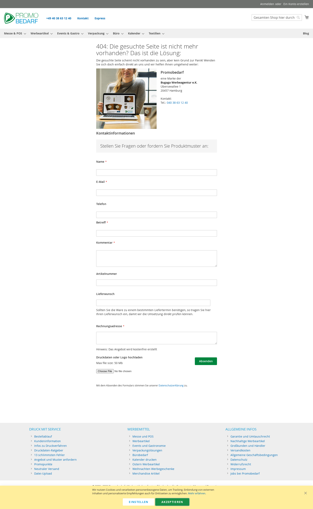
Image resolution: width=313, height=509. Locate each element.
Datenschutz (238, 459)
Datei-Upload (43, 473)
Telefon (101, 204)
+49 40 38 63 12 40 (58, 18)
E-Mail (100, 182)
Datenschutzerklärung (171, 385)
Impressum (238, 469)
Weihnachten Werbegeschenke (153, 469)
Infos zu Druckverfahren (50, 446)
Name (100, 161)
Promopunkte (43, 464)
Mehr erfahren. (197, 493)
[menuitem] (14, 33)
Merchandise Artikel (146, 473)
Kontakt (83, 18)
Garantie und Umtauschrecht (250, 436)
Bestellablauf (43, 436)
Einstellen (138, 502)
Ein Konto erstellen (296, 4)
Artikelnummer (106, 274)
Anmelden (267, 4)
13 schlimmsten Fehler (49, 455)
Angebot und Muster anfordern (55, 459)
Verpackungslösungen (147, 450)
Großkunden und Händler (247, 446)
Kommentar (104, 242)
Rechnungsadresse (109, 326)
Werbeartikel (141, 441)
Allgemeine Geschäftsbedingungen (254, 455)
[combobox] (277, 17)
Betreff (101, 222)
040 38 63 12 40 (177, 102)
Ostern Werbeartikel (146, 464)
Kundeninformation (47, 441)
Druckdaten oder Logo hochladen (119, 357)
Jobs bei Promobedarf (245, 473)
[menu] (156, 33)
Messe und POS (143, 436)
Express (100, 18)
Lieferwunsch (105, 294)
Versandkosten (240, 450)
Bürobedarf (140, 455)
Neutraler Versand (46, 469)
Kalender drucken (144, 459)
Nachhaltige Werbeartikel (247, 441)
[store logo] (21, 18)
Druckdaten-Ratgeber (48, 450)
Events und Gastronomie (149, 446)
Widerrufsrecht (240, 464)
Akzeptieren (172, 502)
